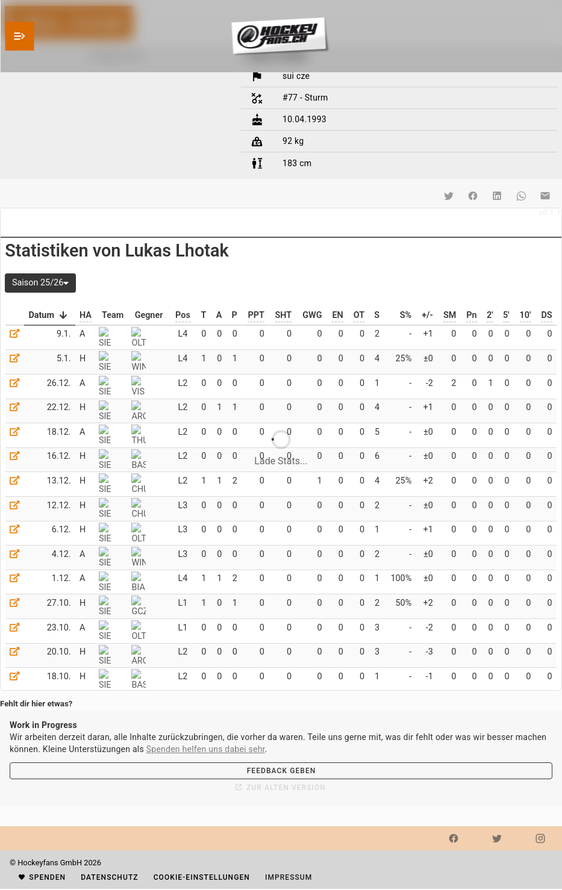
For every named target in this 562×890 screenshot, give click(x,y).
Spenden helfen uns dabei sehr (205, 749)
